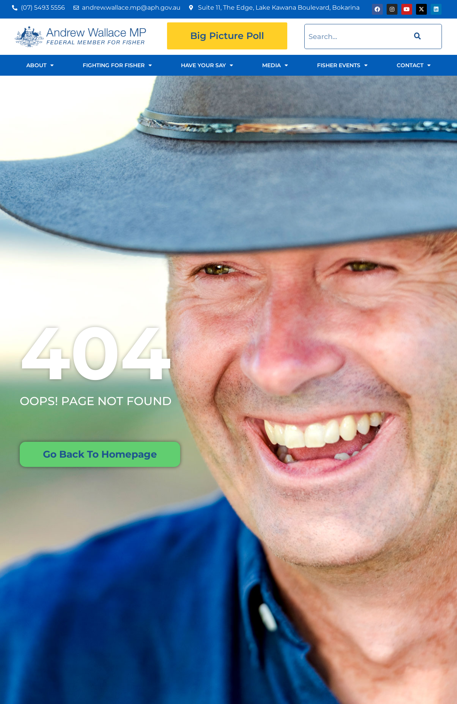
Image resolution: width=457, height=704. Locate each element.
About (40, 65)
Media (275, 65)
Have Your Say (207, 65)
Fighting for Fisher (117, 65)
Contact (414, 65)
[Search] (416, 36)
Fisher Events (342, 65)
